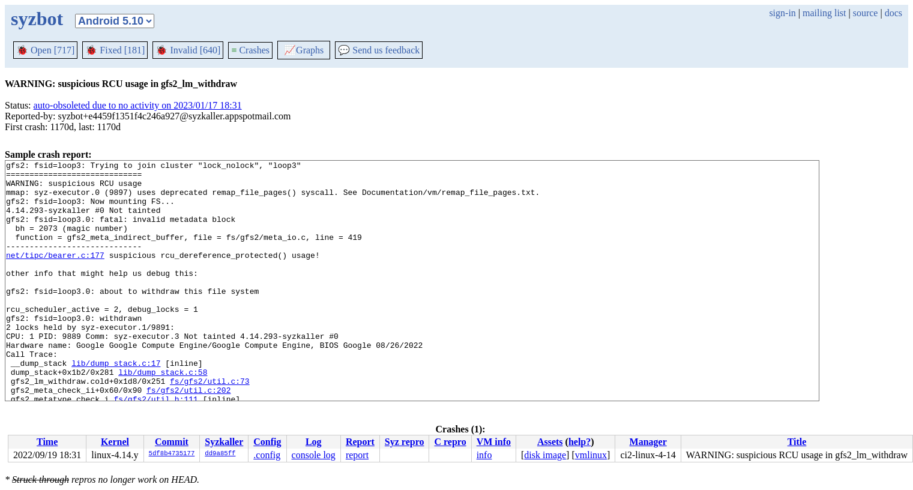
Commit (171, 442)
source (865, 13)
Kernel (115, 442)
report (357, 455)
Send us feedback (379, 50)
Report (360, 442)
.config (266, 455)
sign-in (782, 13)
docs (893, 13)
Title (797, 442)
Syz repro (404, 442)
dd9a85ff (220, 454)
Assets (550, 442)
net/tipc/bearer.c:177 (55, 274)
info (484, 455)
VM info (494, 442)
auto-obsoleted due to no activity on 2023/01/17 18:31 (138, 105)
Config (267, 442)
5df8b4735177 (172, 454)
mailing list (824, 13)
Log (314, 442)
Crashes (250, 50)
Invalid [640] (187, 50)
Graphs (304, 50)
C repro (450, 442)
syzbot (37, 18)
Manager (648, 442)
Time (47, 442)
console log (314, 455)
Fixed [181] (115, 50)
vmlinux (591, 455)
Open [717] (45, 50)
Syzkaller (224, 442)
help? (579, 442)
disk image (545, 455)
